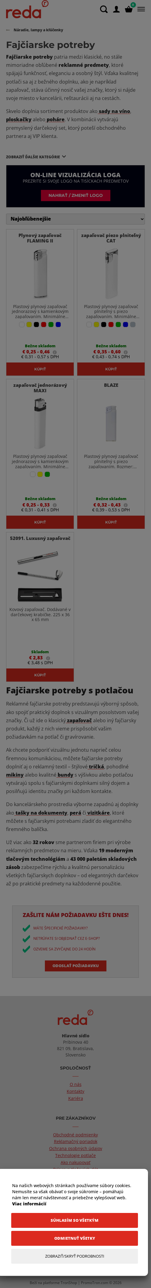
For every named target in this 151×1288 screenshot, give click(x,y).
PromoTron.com (94, 1282)
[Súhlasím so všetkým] (74, 1220)
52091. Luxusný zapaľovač (40, 538)
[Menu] (140, 9)
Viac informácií (29, 1204)
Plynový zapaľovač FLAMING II (40, 238)
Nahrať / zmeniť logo (76, 195)
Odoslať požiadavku (75, 965)
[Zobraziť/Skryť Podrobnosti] (74, 1256)
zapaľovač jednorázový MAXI (40, 387)
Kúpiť (40, 368)
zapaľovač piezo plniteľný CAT (111, 238)
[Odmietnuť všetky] (74, 1238)
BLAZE (111, 385)
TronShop (69, 1282)
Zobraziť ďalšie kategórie (33, 157)
